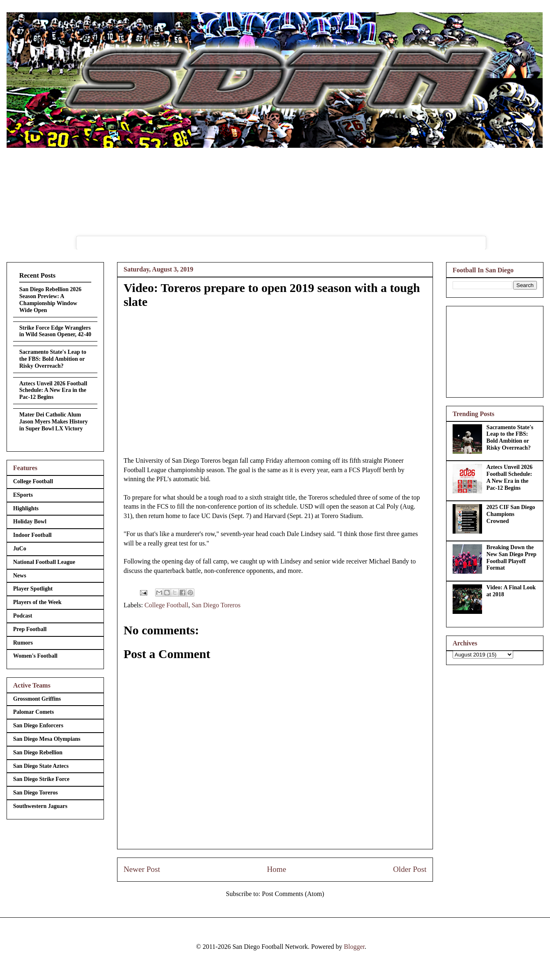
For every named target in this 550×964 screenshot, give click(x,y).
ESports (23, 495)
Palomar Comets (33, 712)
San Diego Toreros (216, 605)
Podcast (22, 616)
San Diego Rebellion (38, 752)
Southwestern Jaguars (40, 806)
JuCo (19, 548)
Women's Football (35, 656)
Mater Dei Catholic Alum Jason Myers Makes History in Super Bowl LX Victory (53, 422)
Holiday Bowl (29, 521)
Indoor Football (32, 535)
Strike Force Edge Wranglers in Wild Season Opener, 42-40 (55, 331)
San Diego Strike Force (41, 779)
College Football (166, 605)
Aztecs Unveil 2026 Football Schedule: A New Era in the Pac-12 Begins (53, 390)
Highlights (25, 508)
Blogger (354, 946)
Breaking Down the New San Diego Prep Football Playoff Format (511, 557)
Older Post (409, 869)
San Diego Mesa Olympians (47, 739)
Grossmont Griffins (37, 699)
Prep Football (30, 629)
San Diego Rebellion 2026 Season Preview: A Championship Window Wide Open (50, 299)
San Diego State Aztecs (41, 766)
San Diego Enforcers (38, 725)
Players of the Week (37, 602)
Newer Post (142, 869)
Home (276, 869)
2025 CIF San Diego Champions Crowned (511, 514)
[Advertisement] (495, 350)
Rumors (23, 643)
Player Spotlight (33, 589)
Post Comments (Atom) (293, 893)
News (19, 576)
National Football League (44, 562)
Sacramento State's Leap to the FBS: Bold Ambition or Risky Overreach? (52, 359)
